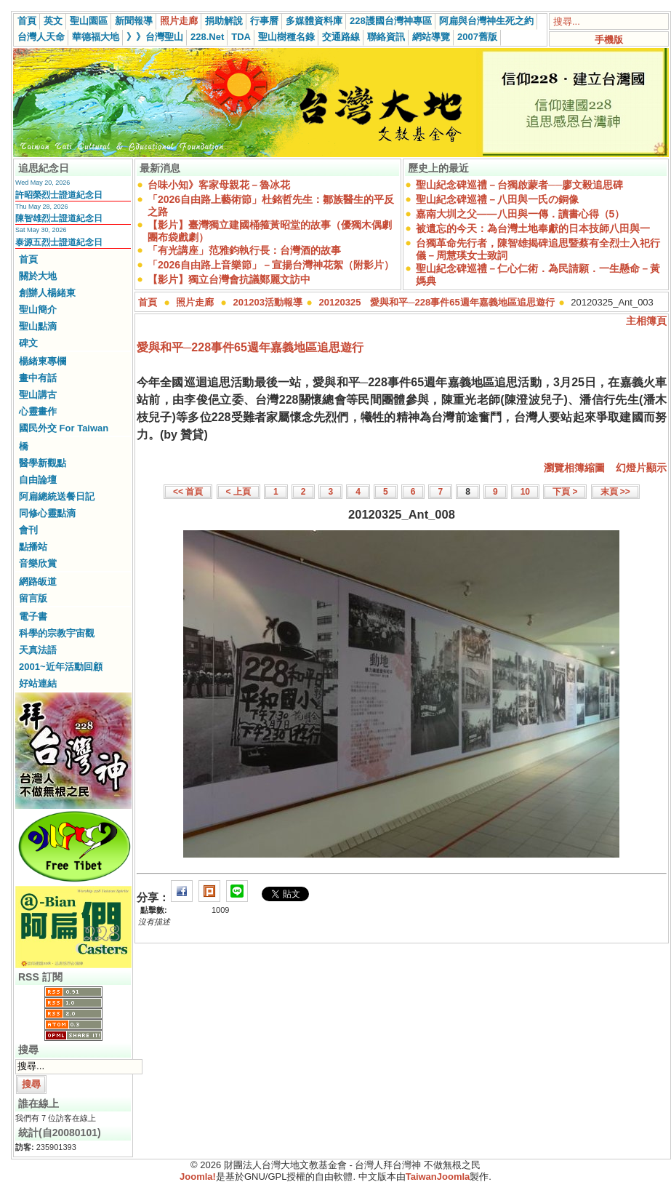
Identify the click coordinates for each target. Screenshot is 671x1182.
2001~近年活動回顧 (61, 666)
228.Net (207, 36)
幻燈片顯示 (641, 468)
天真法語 (38, 649)
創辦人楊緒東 (47, 292)
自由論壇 (38, 479)
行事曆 (264, 20)
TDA (241, 36)
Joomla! (198, 1176)
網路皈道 (38, 581)
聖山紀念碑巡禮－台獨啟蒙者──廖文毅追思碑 (520, 185)
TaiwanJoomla (438, 1176)
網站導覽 (431, 36)
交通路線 (341, 36)
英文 (53, 20)
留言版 (33, 598)
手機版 (609, 39)
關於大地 (38, 276)
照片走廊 (179, 20)
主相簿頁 (646, 321)
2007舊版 (477, 36)
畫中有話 (38, 377)
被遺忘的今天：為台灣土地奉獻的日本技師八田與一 (533, 228)
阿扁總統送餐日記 (57, 496)
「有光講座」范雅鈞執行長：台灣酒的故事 (244, 250)
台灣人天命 (41, 36)
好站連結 (38, 683)
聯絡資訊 (386, 36)
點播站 (33, 546)
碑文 (28, 343)
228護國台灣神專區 (391, 20)
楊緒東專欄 (42, 361)
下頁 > (565, 492)
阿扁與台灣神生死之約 (486, 20)
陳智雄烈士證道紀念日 (59, 218)
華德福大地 (95, 36)
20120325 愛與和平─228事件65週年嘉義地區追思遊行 (437, 302)
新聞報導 (134, 20)
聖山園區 (89, 20)
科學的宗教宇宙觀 (57, 633)
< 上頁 (238, 492)
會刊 (28, 529)
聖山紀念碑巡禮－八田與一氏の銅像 (497, 199)
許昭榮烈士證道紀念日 (59, 195)
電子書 (33, 616)
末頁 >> (615, 492)
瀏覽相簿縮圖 (574, 468)
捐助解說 (224, 20)
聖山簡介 (38, 309)
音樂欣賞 (38, 563)
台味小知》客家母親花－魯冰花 (219, 185)
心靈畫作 (38, 411)
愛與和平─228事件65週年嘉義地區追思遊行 (250, 347)
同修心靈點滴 (47, 513)
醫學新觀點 (42, 463)
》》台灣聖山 (154, 36)
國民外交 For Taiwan (63, 428)
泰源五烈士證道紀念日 (59, 242)
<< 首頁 (188, 492)
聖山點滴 (38, 326)
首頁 (26, 20)
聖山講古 (38, 394)
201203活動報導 (267, 302)
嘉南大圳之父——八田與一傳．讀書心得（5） (520, 214)
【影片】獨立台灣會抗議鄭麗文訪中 (229, 279)
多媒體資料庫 (314, 20)
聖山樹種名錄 (286, 36)
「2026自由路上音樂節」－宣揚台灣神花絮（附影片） (271, 265)
